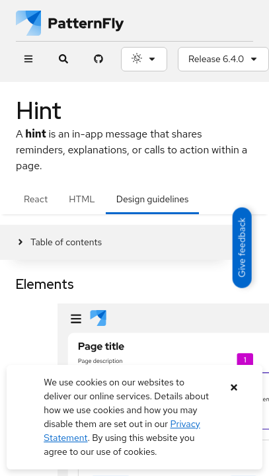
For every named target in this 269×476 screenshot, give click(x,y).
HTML (82, 199)
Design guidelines (152, 199)
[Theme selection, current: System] (144, 59)
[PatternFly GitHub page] (98, 59)
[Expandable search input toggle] (63, 59)
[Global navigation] (28, 59)
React (36, 199)
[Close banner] (234, 388)
